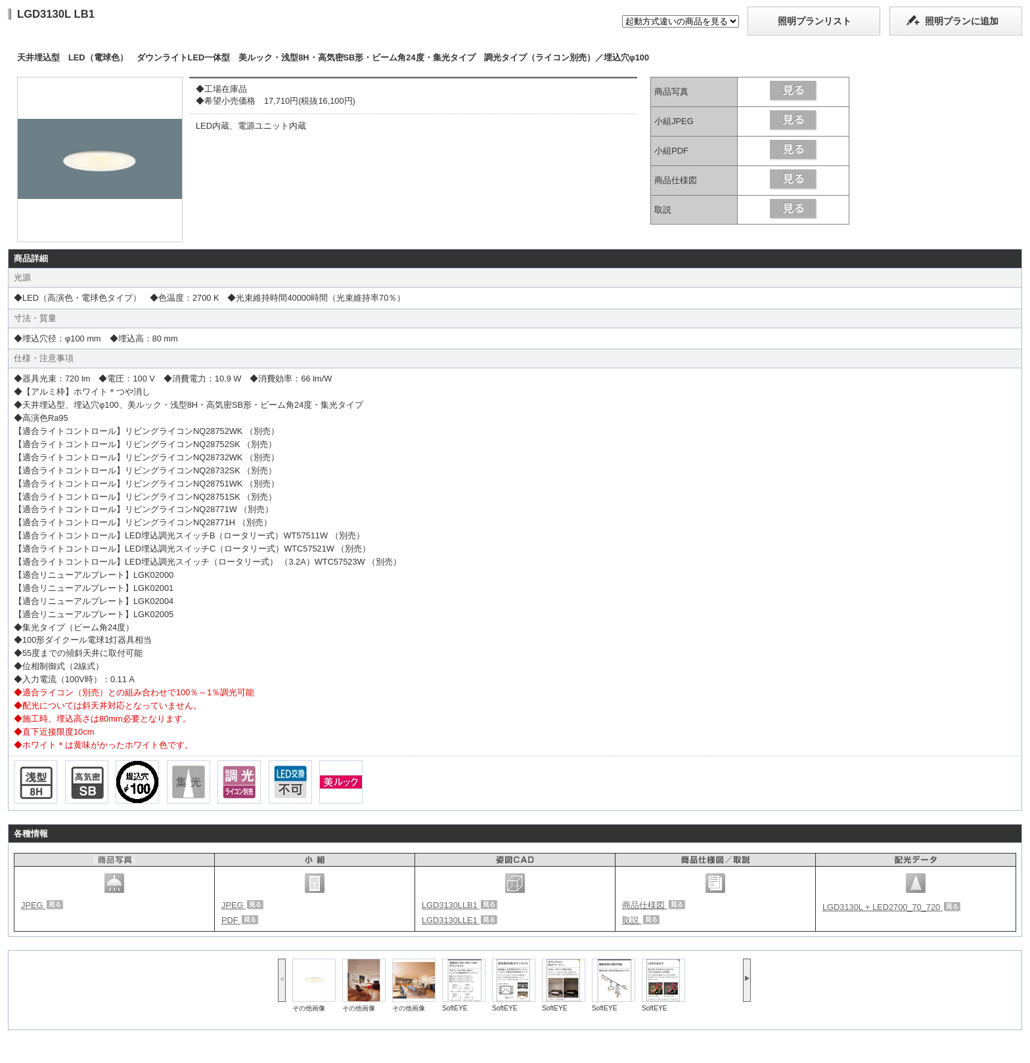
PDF (240, 920)
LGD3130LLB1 (460, 905)
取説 (641, 920)
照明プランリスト (814, 21)
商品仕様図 (654, 905)
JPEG (42, 905)
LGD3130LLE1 (460, 920)
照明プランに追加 (961, 21)
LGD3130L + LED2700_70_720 (891, 907)
